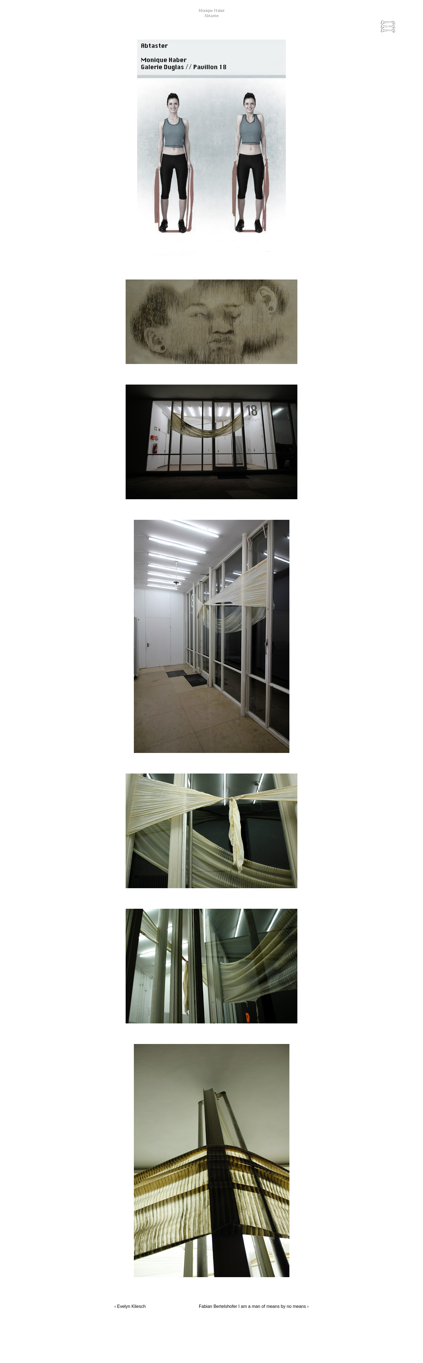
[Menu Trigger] (388, 27)
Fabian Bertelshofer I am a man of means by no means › (254, 1306)
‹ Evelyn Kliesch (130, 1306)
